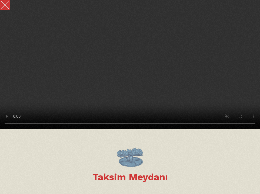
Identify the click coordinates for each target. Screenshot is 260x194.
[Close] (5, 5)
